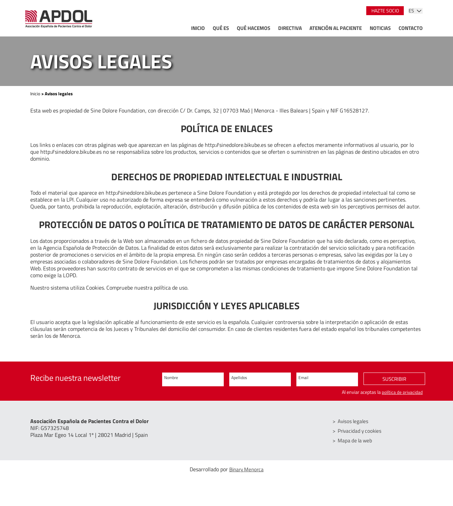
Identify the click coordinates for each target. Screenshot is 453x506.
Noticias (380, 28)
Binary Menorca (246, 469)
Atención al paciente (335, 28)
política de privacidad (402, 392)
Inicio (198, 28)
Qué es (221, 28)
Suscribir (394, 380)
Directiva (290, 28)
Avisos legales (354, 421)
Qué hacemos (253, 28)
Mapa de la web (356, 441)
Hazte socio (385, 10)
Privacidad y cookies (361, 431)
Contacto (411, 28)
